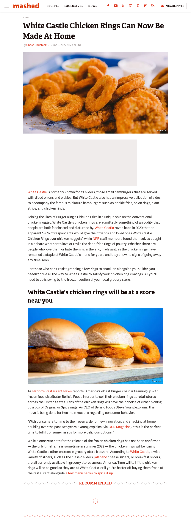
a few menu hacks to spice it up (89, 473)
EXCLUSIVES (73, 6)
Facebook (161, 130)
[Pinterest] (138, 6)
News (26, 17)
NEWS (92, 6)
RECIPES (53, 6)
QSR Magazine (120, 427)
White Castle (37, 192)
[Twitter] (123, 6)
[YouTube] (115, 6)
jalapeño (100, 457)
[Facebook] (108, 6)
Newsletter (172, 6)
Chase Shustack (36, 45)
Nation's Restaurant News (52, 391)
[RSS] (153, 6)
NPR (96, 238)
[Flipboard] (145, 6)
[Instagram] (130, 6)
